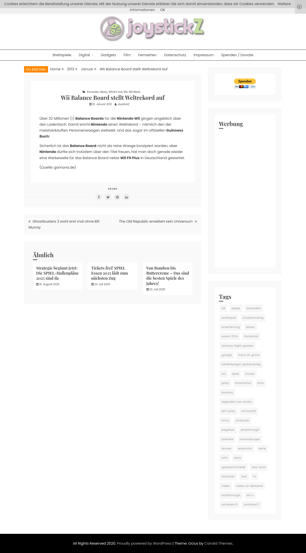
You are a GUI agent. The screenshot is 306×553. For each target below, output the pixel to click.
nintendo (242, 420)
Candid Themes (218, 543)
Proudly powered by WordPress (145, 543)
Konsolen (93, 92)
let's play (228, 411)
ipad (235, 374)
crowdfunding (253, 318)
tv (254, 476)
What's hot (115, 92)
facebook (251, 336)
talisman (228, 476)
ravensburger (250, 439)
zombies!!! (251, 504)
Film (127, 55)
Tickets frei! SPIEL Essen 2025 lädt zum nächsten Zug (109, 273)
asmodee (253, 308)
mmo (225, 420)
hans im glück (249, 355)
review (226, 448)
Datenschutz (175, 55)
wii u (250, 495)
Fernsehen (147, 55)
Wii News (134, 92)
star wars (259, 467)
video (226, 486)
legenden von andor (237, 402)
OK (162, 9)
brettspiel (229, 318)
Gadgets (108, 55)
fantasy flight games (237, 346)
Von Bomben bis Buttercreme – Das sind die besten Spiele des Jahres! (167, 275)
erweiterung (231, 327)
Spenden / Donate (237, 55)
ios (224, 374)
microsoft (248, 411)
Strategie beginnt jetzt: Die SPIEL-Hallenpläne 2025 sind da (57, 273)
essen (250, 327)
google (227, 355)
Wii (126, 92)
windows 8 (229, 504)
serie (262, 448)
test (244, 476)
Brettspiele (62, 55)
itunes (250, 374)
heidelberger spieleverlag (241, 364)
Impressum (204, 55)
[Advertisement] (245, 197)
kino (261, 383)
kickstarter (243, 383)
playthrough (250, 430)
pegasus (228, 430)
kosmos (227, 392)
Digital (84, 55)
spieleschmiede (234, 467)
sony (237, 458)
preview (227, 439)
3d (223, 308)
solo (225, 458)
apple (235, 308)
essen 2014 (230, 336)
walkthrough (231, 495)
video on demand (249, 486)
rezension (245, 448)
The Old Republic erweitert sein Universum (156, 221)
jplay (225, 383)
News (103, 92)
